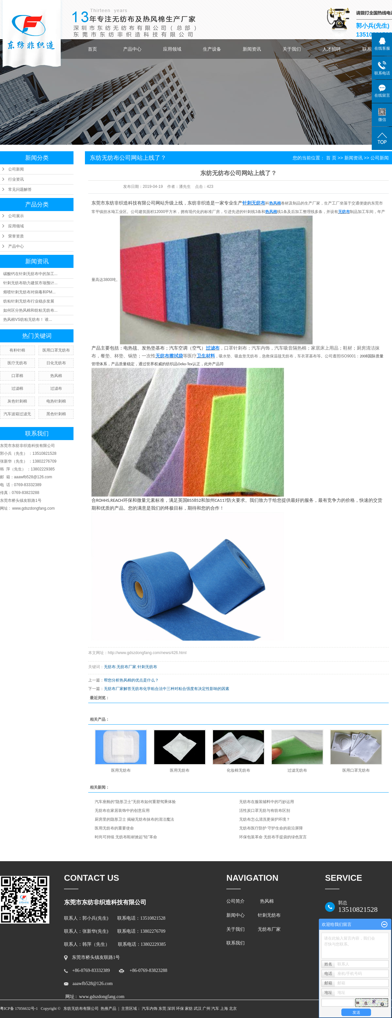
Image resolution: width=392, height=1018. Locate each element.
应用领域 (172, 49)
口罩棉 (17, 375)
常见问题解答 (20, 189)
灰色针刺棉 (17, 401)
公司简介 (236, 901)
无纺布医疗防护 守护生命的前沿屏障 (271, 828)
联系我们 (236, 943)
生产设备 (212, 49)
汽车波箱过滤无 (17, 414)
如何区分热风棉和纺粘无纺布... (30, 310)
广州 (206, 1008)
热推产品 (108, 1008)
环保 (180, 1008)
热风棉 (56, 375)
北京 (233, 1008)
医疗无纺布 (17, 363)
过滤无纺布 (297, 770)
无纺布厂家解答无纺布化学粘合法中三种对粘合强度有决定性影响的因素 (166, 688)
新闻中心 (235, 915)
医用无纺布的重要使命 (114, 828)
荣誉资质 (16, 236)
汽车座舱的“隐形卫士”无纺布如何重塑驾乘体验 (135, 801)
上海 (224, 1008)
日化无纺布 (56, 363)
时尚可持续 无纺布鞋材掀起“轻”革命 (126, 837)
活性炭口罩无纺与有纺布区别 (264, 810)
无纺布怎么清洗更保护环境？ (264, 819)
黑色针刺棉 (56, 414)
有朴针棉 (17, 350)
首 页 (331, 157)
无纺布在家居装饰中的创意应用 (122, 810)
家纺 (189, 1008)
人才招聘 (331, 49)
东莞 (162, 1008)
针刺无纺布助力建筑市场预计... (30, 283)
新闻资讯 (252, 49)
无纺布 (110, 667)
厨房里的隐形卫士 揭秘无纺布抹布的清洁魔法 (134, 819)
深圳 (171, 1008)
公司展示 (16, 216)
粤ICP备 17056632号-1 (19, 1008)
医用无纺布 (121, 770)
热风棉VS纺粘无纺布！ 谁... (27, 319)
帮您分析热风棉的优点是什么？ (131, 680)
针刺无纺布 (147, 667)
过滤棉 (17, 388)
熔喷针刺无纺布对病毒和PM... (29, 292)
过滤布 (56, 388)
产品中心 (132, 49)
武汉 (198, 1008)
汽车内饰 (149, 1008)
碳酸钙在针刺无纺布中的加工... (30, 273)
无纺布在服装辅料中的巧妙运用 (266, 801)
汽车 (215, 1008)
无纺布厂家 (126, 667)
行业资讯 (16, 179)
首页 (92, 49)
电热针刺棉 (56, 401)
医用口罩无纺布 (56, 350)
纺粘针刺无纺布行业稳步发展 (28, 301)
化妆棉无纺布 (238, 770)
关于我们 (292, 49)
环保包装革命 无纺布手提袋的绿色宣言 (273, 837)
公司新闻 (16, 169)
